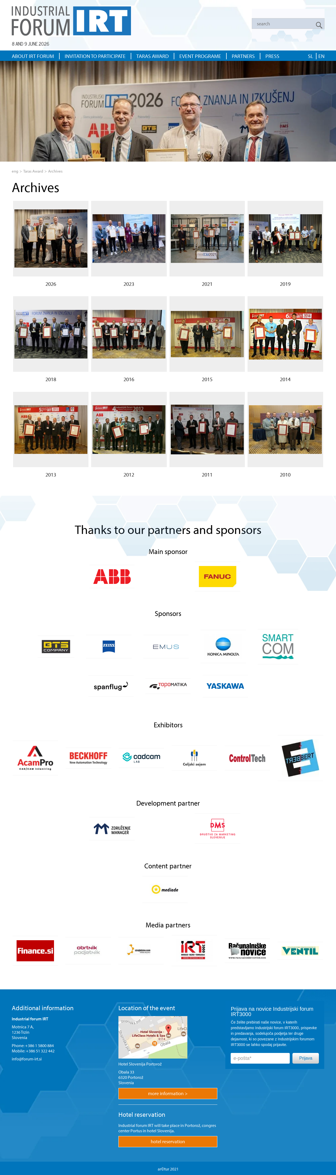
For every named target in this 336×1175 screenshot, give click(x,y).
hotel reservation (168, 1141)
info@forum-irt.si (27, 1058)
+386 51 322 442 (40, 1050)
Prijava (305, 1058)
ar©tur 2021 (168, 1169)
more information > (168, 1093)
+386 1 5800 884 (39, 1045)
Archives (55, 171)
